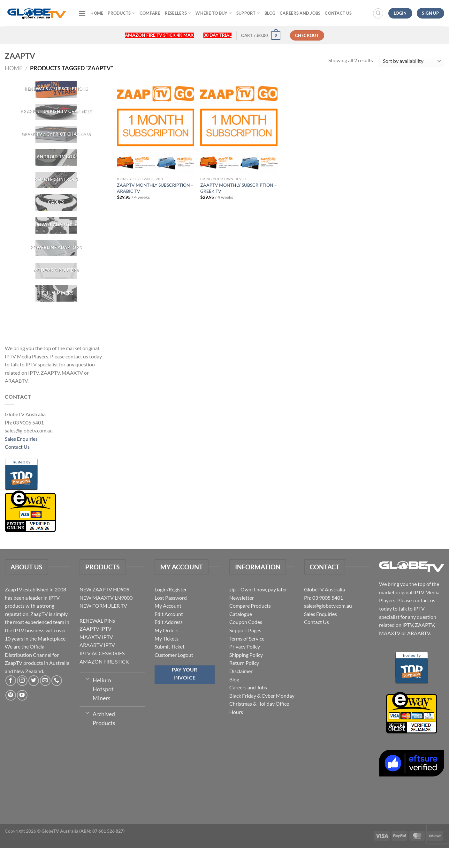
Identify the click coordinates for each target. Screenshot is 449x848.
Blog (269, 13)
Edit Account (169, 614)
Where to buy (213, 13)
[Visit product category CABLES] (56, 203)
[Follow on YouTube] (22, 695)
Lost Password (171, 598)
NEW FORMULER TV (103, 606)
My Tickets (167, 638)
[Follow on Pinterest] (10, 695)
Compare (150, 13)
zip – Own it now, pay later (258, 589)
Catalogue (240, 614)
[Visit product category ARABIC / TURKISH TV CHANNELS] (56, 112)
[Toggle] (87, 678)
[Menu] (82, 13)
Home (96, 13)
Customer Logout (174, 655)
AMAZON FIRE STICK (104, 661)
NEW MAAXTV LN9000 (106, 598)
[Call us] (56, 680)
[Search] (378, 13)
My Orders (167, 630)
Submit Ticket (170, 646)
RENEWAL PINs (97, 621)
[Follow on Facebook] (10, 680)
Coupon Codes (245, 622)
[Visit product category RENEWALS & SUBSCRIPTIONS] (56, 89)
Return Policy (244, 663)
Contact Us (338, 13)
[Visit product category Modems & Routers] (56, 271)
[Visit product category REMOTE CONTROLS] (56, 180)
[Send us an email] (45, 680)
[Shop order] (411, 61)
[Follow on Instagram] (22, 680)
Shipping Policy (246, 655)
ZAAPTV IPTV (95, 629)
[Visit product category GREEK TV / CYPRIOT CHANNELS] (56, 134)
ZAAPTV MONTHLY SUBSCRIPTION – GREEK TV (238, 188)
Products (121, 13)
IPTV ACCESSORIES (102, 653)
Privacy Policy (244, 646)
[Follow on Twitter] (33, 680)
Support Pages (245, 630)
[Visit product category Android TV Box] (56, 157)
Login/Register (171, 589)
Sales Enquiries (21, 439)
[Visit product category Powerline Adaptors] (56, 248)
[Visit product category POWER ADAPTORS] (56, 225)
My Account (168, 606)
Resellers (178, 13)
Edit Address (169, 622)
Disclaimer (241, 671)
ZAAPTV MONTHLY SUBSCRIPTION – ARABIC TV (155, 188)
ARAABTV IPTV (97, 645)
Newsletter (241, 598)
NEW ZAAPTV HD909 (104, 589)
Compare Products (250, 606)
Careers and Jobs (300, 13)
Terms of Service (246, 638)
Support (248, 13)
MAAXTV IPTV (96, 637)
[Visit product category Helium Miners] (56, 293)
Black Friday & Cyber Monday (261, 696)
